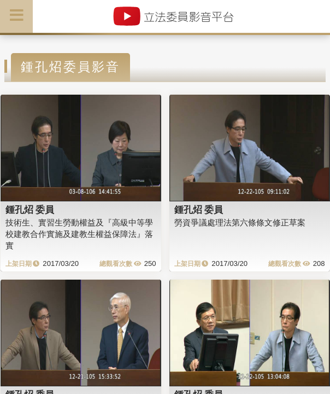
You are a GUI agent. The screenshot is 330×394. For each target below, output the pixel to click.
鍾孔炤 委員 (30, 210)
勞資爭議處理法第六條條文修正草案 (239, 222)
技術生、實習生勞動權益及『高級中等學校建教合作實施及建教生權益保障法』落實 (79, 234)
